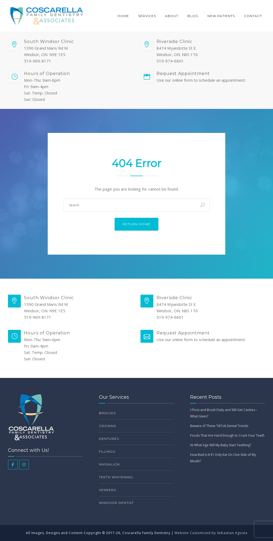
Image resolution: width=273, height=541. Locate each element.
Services (147, 16)
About (171, 16)
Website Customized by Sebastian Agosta (211, 533)
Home (123, 16)
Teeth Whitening (116, 477)
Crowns (107, 426)
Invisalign (109, 464)
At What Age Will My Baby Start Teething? (220, 445)
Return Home (136, 224)
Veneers (107, 490)
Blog (192, 16)
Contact (253, 16)
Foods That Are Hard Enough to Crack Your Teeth (227, 435)
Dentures (109, 439)
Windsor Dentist (116, 503)
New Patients (221, 16)
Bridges (107, 413)
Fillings (107, 451)
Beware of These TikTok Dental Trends (219, 426)
